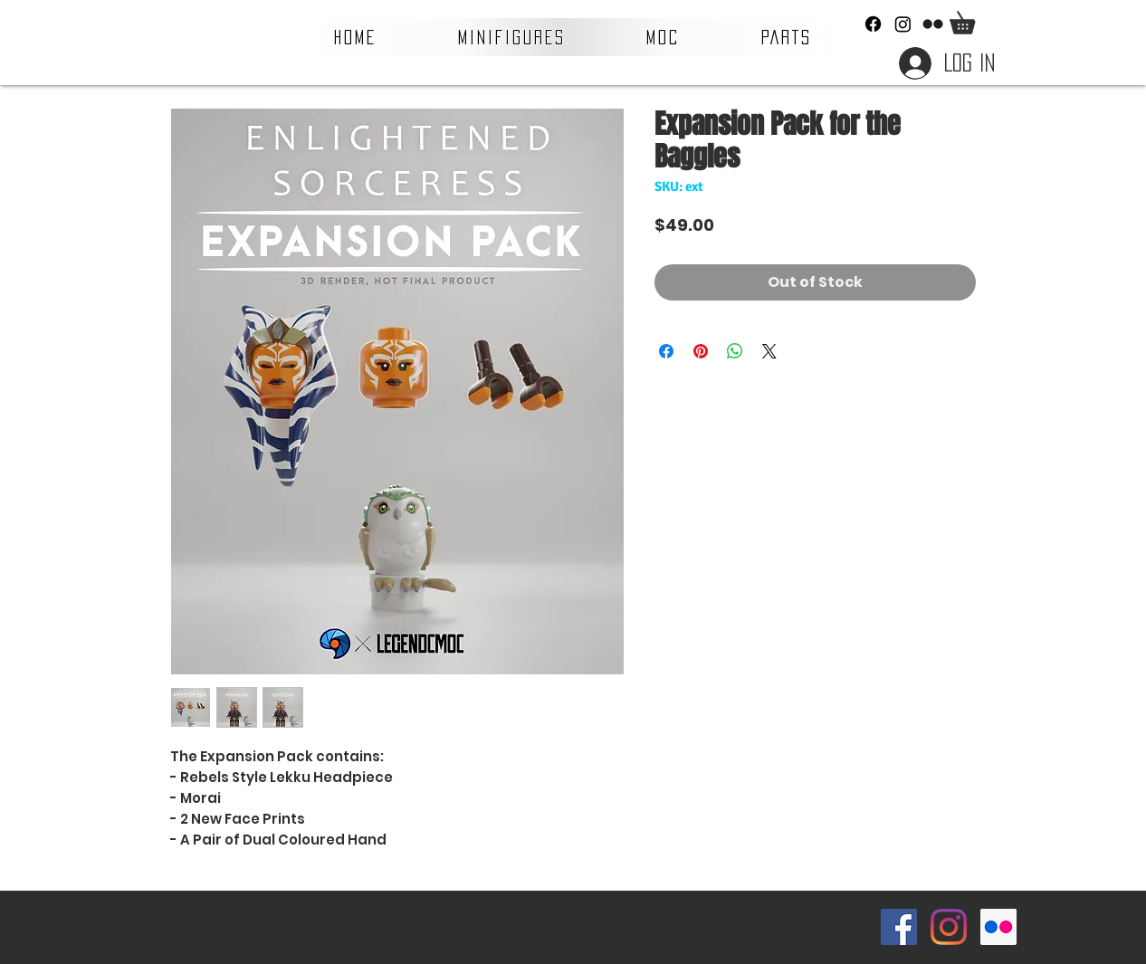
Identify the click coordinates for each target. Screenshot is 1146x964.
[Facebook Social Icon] (899, 927)
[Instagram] (903, 24)
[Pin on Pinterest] (700, 351)
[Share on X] (769, 351)
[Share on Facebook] (666, 351)
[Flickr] (932, 24)
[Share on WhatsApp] (735, 351)
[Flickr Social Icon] (998, 927)
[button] (512, 37)
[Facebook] (873, 24)
